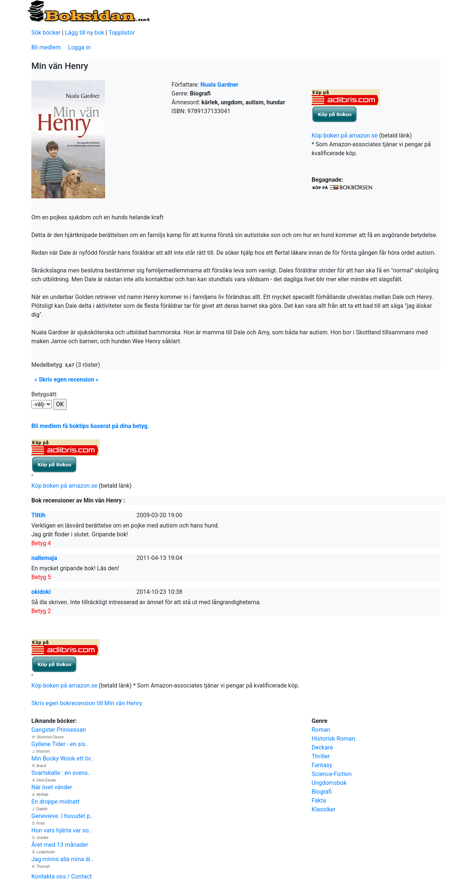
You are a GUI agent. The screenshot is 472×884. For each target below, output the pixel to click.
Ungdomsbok (329, 782)
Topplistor (121, 32)
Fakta (319, 800)
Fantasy (322, 765)
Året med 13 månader (59, 844)
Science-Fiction (332, 773)
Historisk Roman (333, 738)
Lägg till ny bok (84, 32)
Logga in (79, 47)
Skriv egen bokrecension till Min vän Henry (86, 703)
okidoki (41, 591)
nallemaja (44, 557)
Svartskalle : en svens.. (61, 772)
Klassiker (324, 809)
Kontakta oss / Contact (61, 876)
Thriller (321, 756)
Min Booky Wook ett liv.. (62, 758)
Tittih (38, 515)
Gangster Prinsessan (58, 729)
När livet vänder (51, 787)
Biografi (322, 791)
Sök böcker (45, 32)
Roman (321, 729)
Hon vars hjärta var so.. (61, 830)
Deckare (322, 747)
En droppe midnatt (55, 801)
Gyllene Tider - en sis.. (59, 744)
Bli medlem (46, 47)
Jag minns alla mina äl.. (62, 859)
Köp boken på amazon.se (345, 135)
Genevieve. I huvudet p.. (62, 815)
